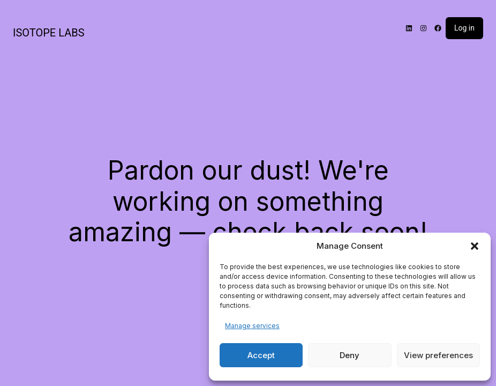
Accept (261, 355)
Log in (464, 28)
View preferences (438, 355)
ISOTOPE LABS (49, 32)
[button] (474, 246)
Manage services (252, 326)
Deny (349, 355)
